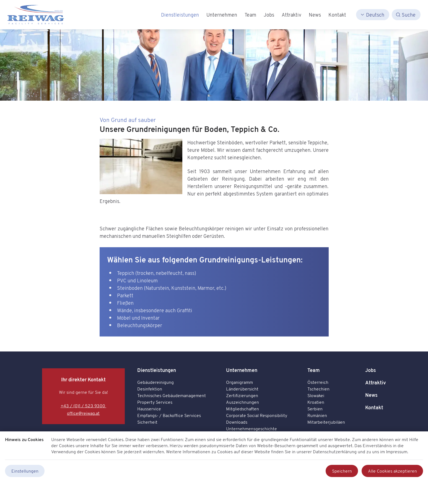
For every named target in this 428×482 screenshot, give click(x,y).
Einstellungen (24, 471)
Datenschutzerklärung (335, 451)
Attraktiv (375, 382)
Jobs (370, 370)
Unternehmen (241, 370)
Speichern (342, 471)
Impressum (396, 451)
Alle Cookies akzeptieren (392, 471)
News (371, 395)
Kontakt (374, 407)
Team (313, 370)
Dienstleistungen (156, 370)
